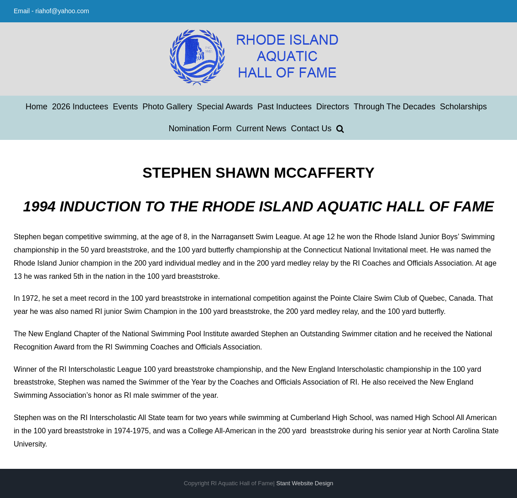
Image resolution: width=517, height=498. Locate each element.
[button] (340, 128)
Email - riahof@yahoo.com (51, 11)
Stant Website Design (305, 483)
